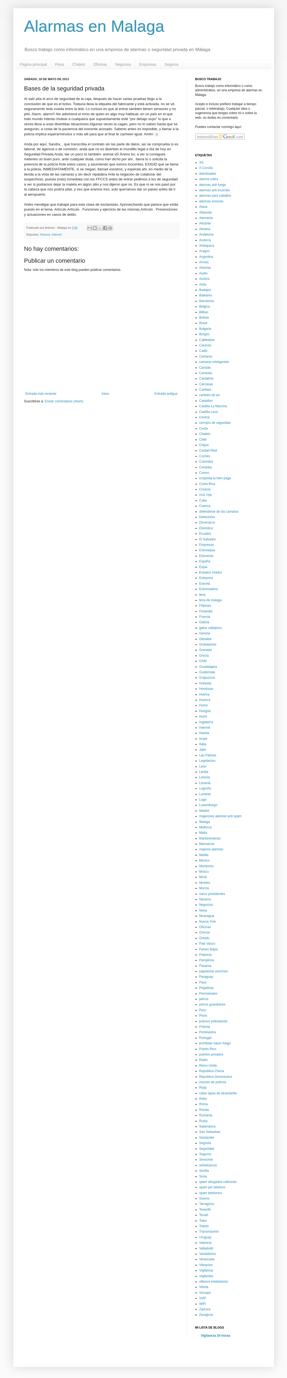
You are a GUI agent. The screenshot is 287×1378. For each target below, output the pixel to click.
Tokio (203, 1221)
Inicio (105, 394)
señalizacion (208, 1165)
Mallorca (205, 827)
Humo (203, 705)
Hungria (205, 711)
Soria (203, 1176)
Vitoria (204, 1287)
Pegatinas (206, 988)
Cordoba (205, 467)
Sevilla (204, 1171)
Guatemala (207, 672)
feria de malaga (210, 600)
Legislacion (207, 761)
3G (201, 162)
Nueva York (207, 921)
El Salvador (207, 539)
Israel (203, 739)
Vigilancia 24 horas (216, 1336)
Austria (204, 279)
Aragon (204, 251)
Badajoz (205, 290)
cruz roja (205, 495)
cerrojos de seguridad (215, 423)
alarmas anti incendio (214, 190)
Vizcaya (205, 1293)
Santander (206, 1137)
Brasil (203, 323)
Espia (203, 567)
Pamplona (206, 960)
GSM (203, 661)
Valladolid (206, 1248)
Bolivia (204, 318)
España (204, 561)
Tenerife (205, 1209)
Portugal (205, 1038)
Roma (203, 1104)
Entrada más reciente (41, 394)
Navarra (205, 899)
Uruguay (205, 1237)
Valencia (205, 1243)
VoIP (202, 1298)
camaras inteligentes (214, 362)
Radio (203, 1060)
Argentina (206, 257)
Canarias (205, 373)
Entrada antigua (166, 394)
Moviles (204, 883)
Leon (203, 766)
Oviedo (204, 938)
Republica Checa (211, 1071)
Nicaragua (206, 916)
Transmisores (209, 1231)
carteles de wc (209, 395)
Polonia (204, 1027)
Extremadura (208, 589)
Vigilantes (206, 1276)
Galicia (204, 622)
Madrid (204, 811)
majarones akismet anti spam (220, 816)
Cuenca (204, 506)
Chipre (204, 445)
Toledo (204, 1226)
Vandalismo (207, 1254)
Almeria (204, 229)
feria (202, 595)
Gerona (204, 633)
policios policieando (213, 1021)
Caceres (205, 345)
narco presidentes (212, 894)
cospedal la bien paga (215, 478)
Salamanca (207, 1126)
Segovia (205, 1143)
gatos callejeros (210, 628)
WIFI (202, 1304)
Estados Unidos (210, 572)
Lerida (203, 772)
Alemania (206, 218)
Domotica (206, 528)
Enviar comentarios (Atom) (64, 401)
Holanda (205, 683)
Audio (203, 273)
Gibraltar (205, 639)
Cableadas (207, 340)
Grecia (204, 655)
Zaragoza (206, 1315)
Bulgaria (205, 329)
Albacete (205, 212)
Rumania (205, 1115)
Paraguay (206, 977)
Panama (205, 966)
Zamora (204, 1309)
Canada (205, 367)
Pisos (59, 64)
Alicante (205, 223)
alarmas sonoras (211, 201)
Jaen (202, 749)
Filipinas (205, 605)
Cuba (203, 500)
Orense (204, 932)
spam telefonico (210, 1193)
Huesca (45, 234)
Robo (203, 1099)
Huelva (204, 694)
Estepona (206, 578)
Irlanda (204, 733)
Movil (203, 877)
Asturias (205, 268)
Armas (204, 262)
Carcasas (206, 384)
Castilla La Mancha (213, 406)
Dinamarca (207, 522)
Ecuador (205, 533)
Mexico (204, 860)
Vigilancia (206, 1270)
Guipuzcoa (207, 677)
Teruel (203, 1215)
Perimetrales (208, 993)
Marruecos (207, 844)
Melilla (204, 855)
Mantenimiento (210, 838)
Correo (204, 473)
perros (204, 999)
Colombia (206, 461)
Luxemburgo (208, 805)
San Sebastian (209, 1132)
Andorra (205, 240)
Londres (205, 794)
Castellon (206, 401)
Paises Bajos (208, 949)
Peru (202, 1010)
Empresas (147, 64)
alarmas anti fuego (212, 185)
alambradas (207, 174)
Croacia (204, 489)
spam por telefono (212, 1187)
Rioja (203, 1087)
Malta (203, 833)
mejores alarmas (211, 849)
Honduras (206, 689)
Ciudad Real (208, 450)
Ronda (204, 1110)
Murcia (204, 888)
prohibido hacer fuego (215, 1043)
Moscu (204, 871)
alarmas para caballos (215, 196)
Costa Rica (207, 484)
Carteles (205, 390)
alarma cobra (208, 179)
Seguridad (206, 1149)
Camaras (206, 356)
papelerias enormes (213, 971)
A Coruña (206, 168)
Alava (203, 207)
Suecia (204, 1198)
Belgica (204, 306)
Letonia (204, 777)
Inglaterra (206, 722)
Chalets (78, 64)
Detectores (207, 517)
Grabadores (207, 644)
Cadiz (203, 351)
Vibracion (206, 1265)
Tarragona (206, 1204)
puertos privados (211, 1054)
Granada (205, 650)
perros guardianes (212, 1004)
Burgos (204, 334)
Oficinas (100, 64)
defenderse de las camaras (219, 511)
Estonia (204, 583)
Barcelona (206, 301)
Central (204, 417)
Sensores (206, 1159)
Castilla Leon (208, 412)
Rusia (203, 1121)
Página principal (33, 64)
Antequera (206, 246)
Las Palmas (207, 755)
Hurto (203, 716)
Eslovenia (206, 556)
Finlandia (206, 611)
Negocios (123, 64)
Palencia (205, 955)
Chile (203, 439)
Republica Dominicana (215, 1077)
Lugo (203, 799)
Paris (203, 982)
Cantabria (206, 378)
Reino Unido (208, 1065)
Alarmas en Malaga (94, 26)
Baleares (205, 295)
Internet (57, 234)
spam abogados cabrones (218, 1182)
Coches (204, 456)
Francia (204, 617)
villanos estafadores (213, 1281)
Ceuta (203, 428)
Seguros (172, 64)
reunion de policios (212, 1082)
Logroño (205, 788)
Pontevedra (207, 1032)
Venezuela (207, 1259)
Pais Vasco (207, 943)
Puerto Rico (207, 1049)
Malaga (204, 822)
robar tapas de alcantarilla (218, 1093)
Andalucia (206, 234)
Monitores (206, 866)
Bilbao (203, 312)
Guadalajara (208, 667)
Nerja (203, 910)
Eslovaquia (207, 550)
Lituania (205, 783)
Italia (202, 744)
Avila (202, 284)
